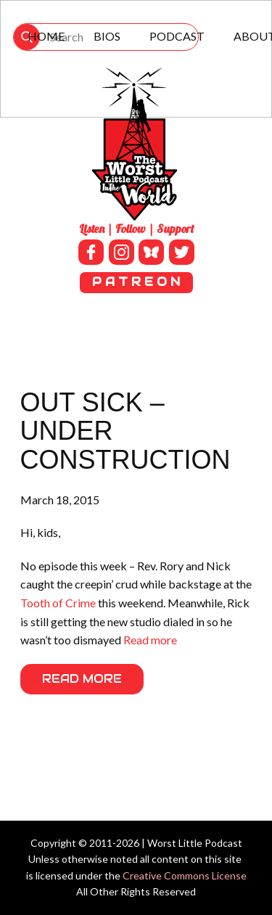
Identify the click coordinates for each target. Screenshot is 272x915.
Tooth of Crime (58, 603)
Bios (107, 36)
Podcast (177, 36)
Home (46, 36)
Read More (82, 678)
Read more (150, 640)
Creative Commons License (185, 875)
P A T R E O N (136, 282)
